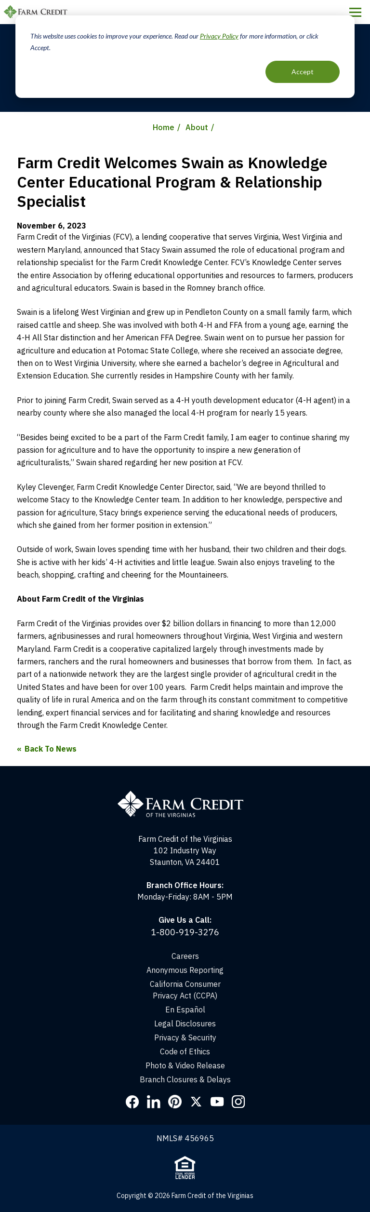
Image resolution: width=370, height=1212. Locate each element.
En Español (185, 1009)
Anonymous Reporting (185, 970)
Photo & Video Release (185, 1065)
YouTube (217, 1101)
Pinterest (175, 1101)
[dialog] (185, 56)
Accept (302, 71)
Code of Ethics (185, 1051)
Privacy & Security (185, 1037)
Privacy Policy (219, 36)
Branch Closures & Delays (185, 1079)
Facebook (132, 1101)
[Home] (185, 795)
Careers (185, 956)
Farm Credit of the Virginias (37, 12)
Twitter (196, 1101)
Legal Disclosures (185, 1023)
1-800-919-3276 (185, 932)
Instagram (238, 1101)
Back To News (51, 749)
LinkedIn (153, 1101)
